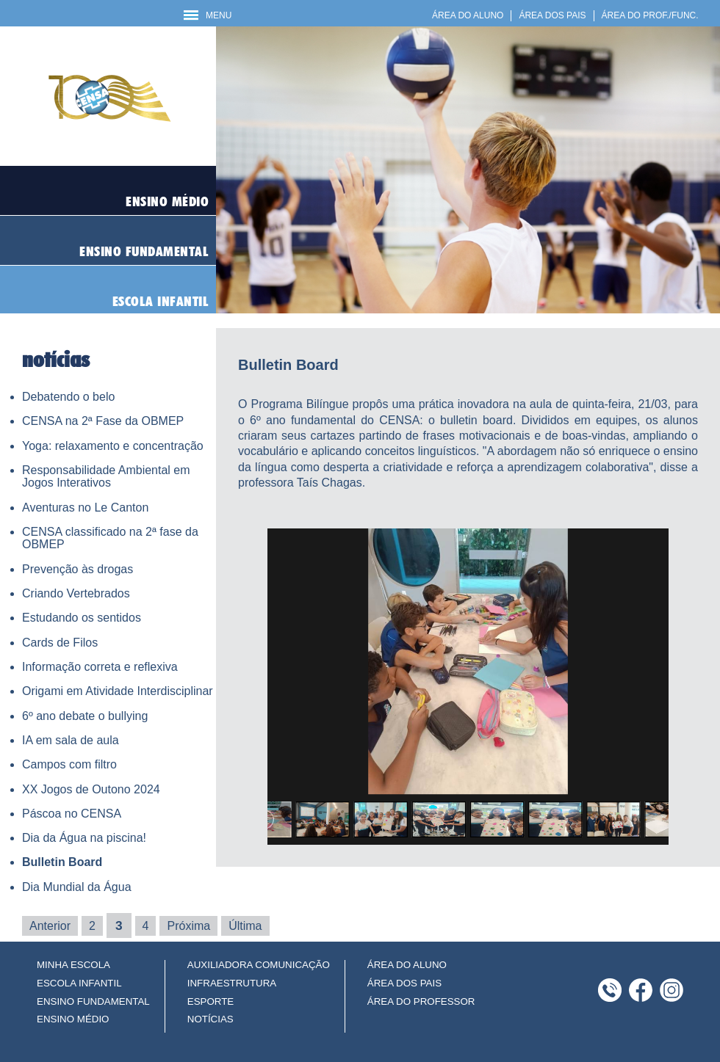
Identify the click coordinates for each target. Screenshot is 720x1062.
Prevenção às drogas (77, 569)
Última (245, 926)
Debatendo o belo (68, 396)
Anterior (50, 926)
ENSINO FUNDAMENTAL (93, 1001)
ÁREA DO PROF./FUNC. (650, 15)
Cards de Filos (60, 642)
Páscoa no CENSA (71, 813)
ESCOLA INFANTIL (79, 983)
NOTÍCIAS (210, 1019)
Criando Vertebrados (76, 593)
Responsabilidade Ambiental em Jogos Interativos (106, 476)
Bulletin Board (62, 862)
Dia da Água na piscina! (84, 838)
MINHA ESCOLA (73, 964)
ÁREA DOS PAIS (552, 15)
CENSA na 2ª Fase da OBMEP (103, 421)
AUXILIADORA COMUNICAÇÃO (258, 964)
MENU (207, 15)
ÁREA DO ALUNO (467, 15)
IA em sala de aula (70, 740)
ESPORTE (210, 1001)
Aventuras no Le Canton (85, 507)
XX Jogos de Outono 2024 (91, 789)
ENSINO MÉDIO (73, 1019)
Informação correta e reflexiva (100, 667)
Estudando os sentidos (81, 617)
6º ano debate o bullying (85, 716)
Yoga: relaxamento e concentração (113, 446)
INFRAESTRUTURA (231, 983)
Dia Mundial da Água (77, 887)
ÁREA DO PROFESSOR (421, 1001)
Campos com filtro (69, 764)
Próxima (188, 926)
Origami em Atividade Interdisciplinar (117, 691)
